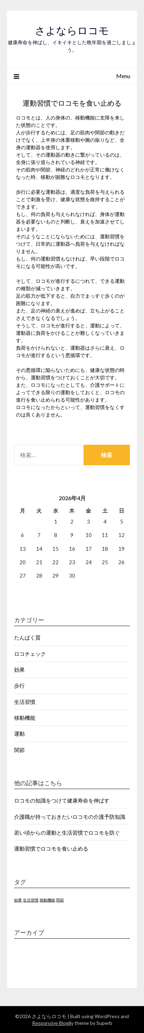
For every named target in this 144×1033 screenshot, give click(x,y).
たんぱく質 (27, 637)
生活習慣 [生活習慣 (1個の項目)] (30, 900)
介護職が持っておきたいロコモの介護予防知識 (69, 816)
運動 (19, 733)
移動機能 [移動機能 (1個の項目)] (47, 900)
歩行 (19, 685)
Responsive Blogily (52, 1023)
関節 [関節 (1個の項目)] (60, 900)
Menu (123, 75)
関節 (19, 750)
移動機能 (24, 717)
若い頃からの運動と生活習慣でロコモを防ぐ (67, 832)
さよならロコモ (72, 30)
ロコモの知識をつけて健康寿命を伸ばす (61, 800)
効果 (19, 669)
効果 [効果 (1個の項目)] (18, 900)
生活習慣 (24, 702)
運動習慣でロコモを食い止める (51, 848)
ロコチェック (30, 653)
